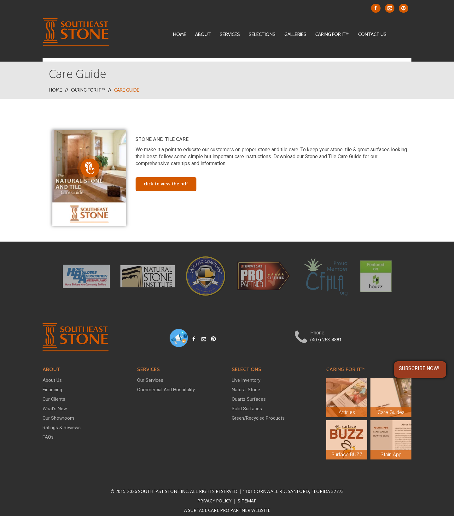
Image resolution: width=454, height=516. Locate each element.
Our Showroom (58, 411)
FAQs (48, 430)
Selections (262, 34)
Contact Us (372, 34)
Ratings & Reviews (62, 420)
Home (179, 34)
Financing (52, 382)
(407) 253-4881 (326, 332)
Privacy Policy (214, 493)
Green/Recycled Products (258, 411)
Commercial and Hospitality (166, 382)
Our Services (150, 373)
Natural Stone (246, 382)
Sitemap (247, 493)
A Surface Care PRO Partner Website (227, 503)
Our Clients (54, 392)
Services (230, 34)
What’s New (55, 401)
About (203, 34)
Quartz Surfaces (249, 392)
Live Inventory (246, 373)
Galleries (295, 34)
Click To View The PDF (166, 176)
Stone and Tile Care (162, 132)
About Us (52, 373)
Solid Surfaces (247, 401)
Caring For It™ (332, 34)
